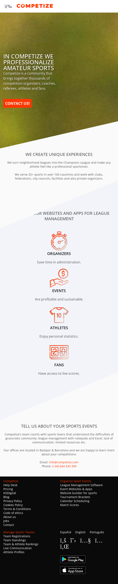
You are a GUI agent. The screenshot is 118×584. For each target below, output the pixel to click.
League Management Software (81, 485)
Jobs (6, 521)
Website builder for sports (78, 493)
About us (9, 517)
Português (97, 532)
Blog (6, 497)
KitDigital (9, 493)
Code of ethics (13, 513)
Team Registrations (16, 536)
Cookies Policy (13, 505)
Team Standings (14, 540)
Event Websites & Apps (76, 489)
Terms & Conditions (17, 509)
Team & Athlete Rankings (20, 544)
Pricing (8, 489)
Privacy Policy (12, 501)
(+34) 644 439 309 (64, 466)
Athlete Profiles (13, 552)
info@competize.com (63, 462)
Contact (8, 525)
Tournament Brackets (75, 497)
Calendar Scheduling (74, 501)
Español (65, 532)
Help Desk (10, 485)
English (80, 532)
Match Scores (69, 505)
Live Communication (17, 548)
